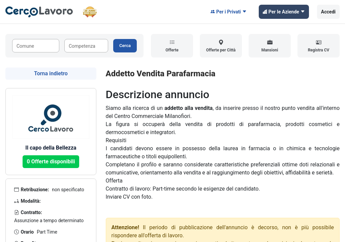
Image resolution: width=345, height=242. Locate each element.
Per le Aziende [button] (284, 11)
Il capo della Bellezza (50, 148)
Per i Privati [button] (229, 11)
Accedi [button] (328, 11)
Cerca (125, 45)
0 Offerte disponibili (51, 161)
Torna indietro (51, 73)
